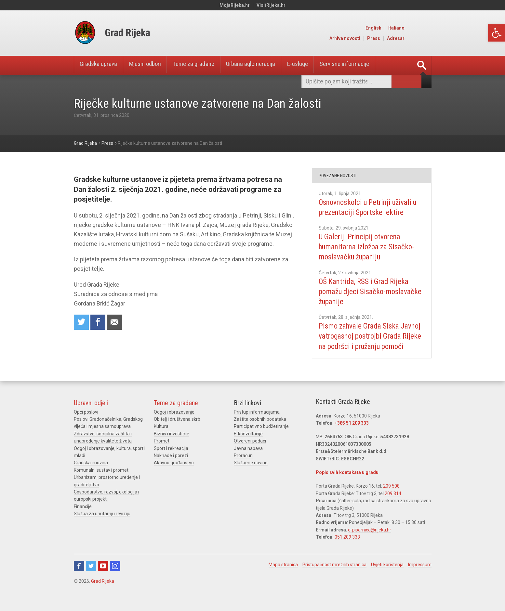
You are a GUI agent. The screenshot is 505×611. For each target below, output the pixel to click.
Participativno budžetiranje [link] (261, 436)
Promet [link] (161, 451)
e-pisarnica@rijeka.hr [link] (369, 539)
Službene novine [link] (251, 473)
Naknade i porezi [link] (171, 465)
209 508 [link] (391, 496)
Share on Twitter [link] (81, 322)
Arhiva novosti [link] (372, 38)
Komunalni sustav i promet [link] (101, 480)
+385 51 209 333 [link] (352, 433)
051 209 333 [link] (347, 547)
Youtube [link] (103, 576)
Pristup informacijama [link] (257, 422)
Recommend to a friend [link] (116, 322)
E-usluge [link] (314, 65)
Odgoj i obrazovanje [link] (174, 422)
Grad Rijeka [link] (102, 591)
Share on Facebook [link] (99, 322)
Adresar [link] (423, 38)
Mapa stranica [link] (283, 574)
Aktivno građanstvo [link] (174, 473)
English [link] (401, 28)
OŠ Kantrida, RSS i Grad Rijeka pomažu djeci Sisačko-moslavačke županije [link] (366, 291)
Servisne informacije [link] (365, 65)
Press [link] (401, 38)
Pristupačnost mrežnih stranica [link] (334, 574)
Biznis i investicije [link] (171, 443)
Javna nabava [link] (248, 458)
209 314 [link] (393, 503)
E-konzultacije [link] (248, 443)
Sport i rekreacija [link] (171, 458)
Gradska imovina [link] (91, 473)
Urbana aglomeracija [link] (264, 65)
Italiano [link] (424, 28)
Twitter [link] (91, 576)
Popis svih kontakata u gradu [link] (347, 482)
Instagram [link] (115, 576)
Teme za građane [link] (203, 65)
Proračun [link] (243, 465)
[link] (496, 33)
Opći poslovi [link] (86, 422)
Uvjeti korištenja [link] (387, 574)
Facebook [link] (79, 576)
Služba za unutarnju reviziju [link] (102, 523)
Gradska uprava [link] (100, 65)
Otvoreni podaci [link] (250, 451)
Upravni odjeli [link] (91, 413)
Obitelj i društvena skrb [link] (177, 429)
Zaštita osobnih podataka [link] (260, 429)
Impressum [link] (420, 574)
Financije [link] (83, 516)
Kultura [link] (161, 436)
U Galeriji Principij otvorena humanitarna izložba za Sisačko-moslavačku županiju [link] (370, 246)
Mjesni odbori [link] (150, 65)
